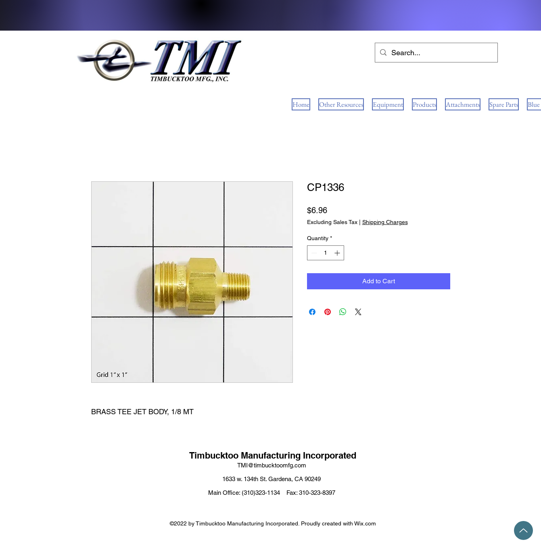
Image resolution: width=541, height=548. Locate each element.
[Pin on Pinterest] (327, 312)
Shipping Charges (385, 222)
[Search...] (435, 52)
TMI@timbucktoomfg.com (271, 465)
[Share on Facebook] (312, 312)
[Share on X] (358, 312)
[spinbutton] (325, 253)
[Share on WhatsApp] (343, 312)
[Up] (523, 530)
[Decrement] (313, 253)
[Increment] (338, 253)
